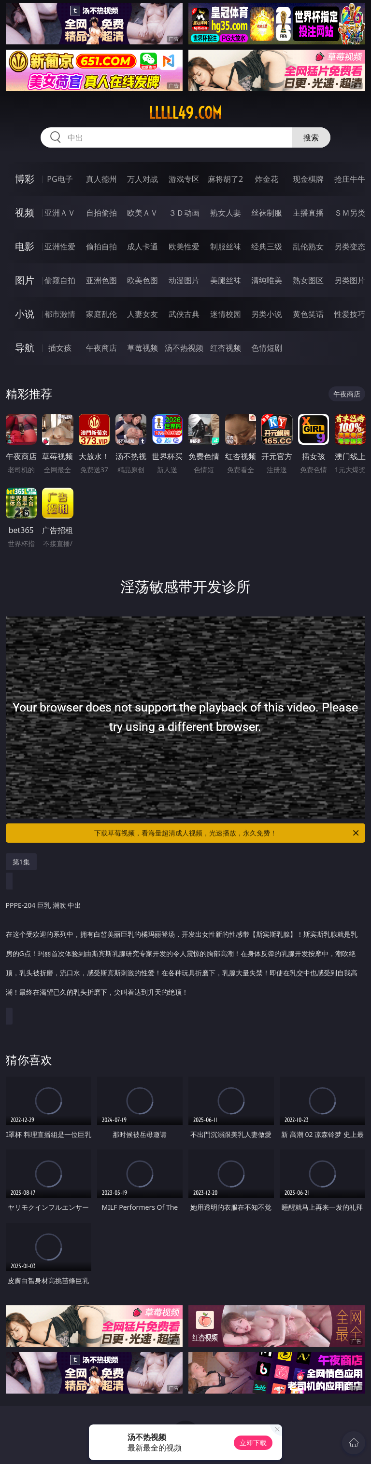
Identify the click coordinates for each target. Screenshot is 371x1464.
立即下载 (253, 1442)
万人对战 (142, 179)
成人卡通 (142, 246)
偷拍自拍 (101, 246)
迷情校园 (225, 314)
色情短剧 (266, 347)
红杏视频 (225, 347)
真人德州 (101, 179)
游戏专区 (184, 179)
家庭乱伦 (101, 314)
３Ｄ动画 (184, 212)
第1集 (21, 861)
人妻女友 (142, 314)
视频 (24, 212)
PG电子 (59, 179)
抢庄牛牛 (349, 179)
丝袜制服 (266, 212)
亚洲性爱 (59, 246)
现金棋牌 (308, 179)
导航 (24, 347)
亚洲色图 (101, 280)
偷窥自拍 (59, 280)
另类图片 (349, 280)
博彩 (24, 178)
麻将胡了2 (225, 179)
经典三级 (266, 246)
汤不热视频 (184, 347)
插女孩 (59, 347)
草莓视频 (142, 347)
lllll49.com (185, 113)
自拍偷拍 (101, 212)
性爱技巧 (349, 314)
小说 (24, 313)
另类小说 (266, 314)
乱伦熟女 (308, 246)
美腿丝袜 (225, 280)
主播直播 (308, 212)
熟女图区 (308, 280)
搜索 (311, 137)
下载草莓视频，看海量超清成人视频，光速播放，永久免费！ (227, 833)
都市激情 (59, 314)
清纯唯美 (266, 280)
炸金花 (266, 179)
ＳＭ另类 (349, 212)
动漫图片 (184, 280)
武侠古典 (184, 314)
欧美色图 (142, 280)
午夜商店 (101, 347)
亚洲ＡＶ (59, 212)
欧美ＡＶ (142, 212)
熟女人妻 (225, 212)
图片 (24, 280)
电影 (24, 246)
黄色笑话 (308, 314)
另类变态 (349, 246)
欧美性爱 (184, 246)
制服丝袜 (225, 246)
